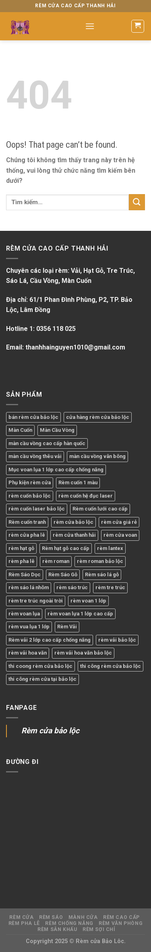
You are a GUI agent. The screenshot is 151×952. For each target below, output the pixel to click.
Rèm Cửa (21, 917)
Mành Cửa (83, 917)
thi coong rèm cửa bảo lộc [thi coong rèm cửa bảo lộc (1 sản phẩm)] (40, 666)
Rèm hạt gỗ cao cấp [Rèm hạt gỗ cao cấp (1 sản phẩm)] (65, 548)
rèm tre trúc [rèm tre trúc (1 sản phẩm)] (110, 587)
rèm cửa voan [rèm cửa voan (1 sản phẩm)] (120, 535)
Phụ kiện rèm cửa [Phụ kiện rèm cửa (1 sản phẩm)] (29, 482)
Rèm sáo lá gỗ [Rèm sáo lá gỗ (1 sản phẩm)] (102, 574)
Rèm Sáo (51, 917)
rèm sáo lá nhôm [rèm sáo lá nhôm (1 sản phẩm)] (28, 587)
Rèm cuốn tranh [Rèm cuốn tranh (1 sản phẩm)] (27, 522)
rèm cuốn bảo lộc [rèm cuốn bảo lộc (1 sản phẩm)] (29, 496)
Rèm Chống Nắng (69, 923)
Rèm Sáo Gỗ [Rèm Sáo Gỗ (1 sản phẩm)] (62, 574)
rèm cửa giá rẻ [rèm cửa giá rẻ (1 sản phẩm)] (119, 522)
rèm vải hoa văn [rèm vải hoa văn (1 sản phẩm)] (27, 653)
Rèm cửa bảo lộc (50, 730)
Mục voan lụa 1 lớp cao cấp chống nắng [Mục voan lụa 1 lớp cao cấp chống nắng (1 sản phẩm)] (55, 470)
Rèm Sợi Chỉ (99, 929)
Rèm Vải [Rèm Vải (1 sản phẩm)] (67, 627)
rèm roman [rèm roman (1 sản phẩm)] (55, 561)
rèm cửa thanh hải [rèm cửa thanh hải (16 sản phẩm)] (74, 535)
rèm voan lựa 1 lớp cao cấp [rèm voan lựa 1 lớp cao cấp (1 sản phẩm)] (80, 614)
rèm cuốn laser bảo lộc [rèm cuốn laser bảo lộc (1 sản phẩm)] (36, 509)
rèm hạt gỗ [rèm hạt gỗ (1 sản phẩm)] (21, 548)
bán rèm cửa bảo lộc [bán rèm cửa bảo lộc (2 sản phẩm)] (33, 417)
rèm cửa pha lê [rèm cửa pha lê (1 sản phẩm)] (26, 535)
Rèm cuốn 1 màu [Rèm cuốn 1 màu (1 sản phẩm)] (77, 482)
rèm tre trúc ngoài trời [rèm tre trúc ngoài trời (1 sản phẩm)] (35, 601)
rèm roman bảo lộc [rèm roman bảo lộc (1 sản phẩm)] (100, 561)
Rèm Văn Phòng (121, 923)
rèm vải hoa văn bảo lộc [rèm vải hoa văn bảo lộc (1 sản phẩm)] (83, 653)
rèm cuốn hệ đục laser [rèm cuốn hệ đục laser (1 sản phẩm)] (85, 496)
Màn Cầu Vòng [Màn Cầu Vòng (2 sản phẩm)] (57, 430)
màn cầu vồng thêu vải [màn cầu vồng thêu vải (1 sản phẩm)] (35, 456)
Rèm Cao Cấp (121, 917)
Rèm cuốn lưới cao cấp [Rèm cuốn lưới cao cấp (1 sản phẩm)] (100, 509)
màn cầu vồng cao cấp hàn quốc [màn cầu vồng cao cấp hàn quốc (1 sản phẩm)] (46, 443)
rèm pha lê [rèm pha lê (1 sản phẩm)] (21, 561)
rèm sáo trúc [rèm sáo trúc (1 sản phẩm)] (72, 587)
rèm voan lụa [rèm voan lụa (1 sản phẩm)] (24, 614)
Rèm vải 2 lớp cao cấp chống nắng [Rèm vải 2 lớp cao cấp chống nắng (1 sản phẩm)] (49, 640)
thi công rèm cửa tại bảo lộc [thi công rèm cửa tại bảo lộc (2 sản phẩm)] (42, 679)
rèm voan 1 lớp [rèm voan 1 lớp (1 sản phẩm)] (88, 601)
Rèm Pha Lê (24, 923)
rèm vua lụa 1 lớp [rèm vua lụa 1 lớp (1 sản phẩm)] (29, 627)
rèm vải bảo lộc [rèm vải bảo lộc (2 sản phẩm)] (117, 640)
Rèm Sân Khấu (57, 929)
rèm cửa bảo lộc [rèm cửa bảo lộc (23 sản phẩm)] (73, 522)
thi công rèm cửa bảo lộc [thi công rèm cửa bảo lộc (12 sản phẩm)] (110, 666)
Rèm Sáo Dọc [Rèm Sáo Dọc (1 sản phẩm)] (24, 574)
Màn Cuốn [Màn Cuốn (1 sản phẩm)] (20, 430)
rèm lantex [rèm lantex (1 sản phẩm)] (110, 548)
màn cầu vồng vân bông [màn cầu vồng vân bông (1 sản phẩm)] (97, 456)
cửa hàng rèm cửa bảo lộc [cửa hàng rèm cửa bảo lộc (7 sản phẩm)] (97, 417)
